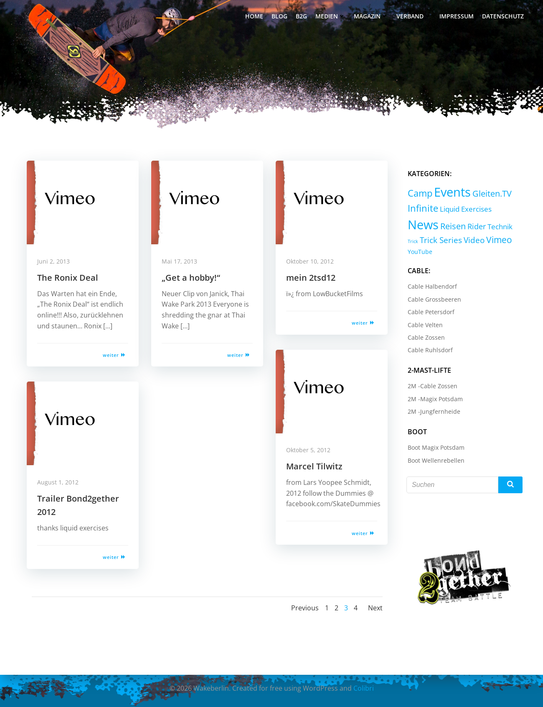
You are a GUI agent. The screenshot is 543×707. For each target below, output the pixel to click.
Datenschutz (504, 17)
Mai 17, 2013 (181, 263)
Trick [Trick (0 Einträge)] (411, 241)
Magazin (372, 17)
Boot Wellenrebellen (434, 460)
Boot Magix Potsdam (434, 447)
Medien (331, 17)
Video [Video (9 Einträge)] (472, 239)
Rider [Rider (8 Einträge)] (475, 225)
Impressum (457, 17)
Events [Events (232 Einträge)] (451, 191)
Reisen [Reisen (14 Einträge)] (451, 225)
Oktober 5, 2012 (310, 452)
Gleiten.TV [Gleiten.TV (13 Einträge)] (490, 193)
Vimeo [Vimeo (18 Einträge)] (498, 239)
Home (255, 17)
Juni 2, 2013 (55, 263)
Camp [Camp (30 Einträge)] (418, 192)
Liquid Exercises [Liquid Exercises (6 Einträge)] (464, 208)
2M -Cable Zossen (431, 385)
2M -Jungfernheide (432, 411)
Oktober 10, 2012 (312, 263)
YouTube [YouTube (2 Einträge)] (418, 251)
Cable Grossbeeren (433, 298)
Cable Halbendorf (431, 286)
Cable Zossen (425, 337)
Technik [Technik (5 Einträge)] (498, 226)
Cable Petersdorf (429, 311)
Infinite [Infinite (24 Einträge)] (421, 208)
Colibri (363, 688)
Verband (414, 17)
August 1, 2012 (60, 484)
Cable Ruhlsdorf (429, 350)
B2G (302, 17)
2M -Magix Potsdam (434, 398)
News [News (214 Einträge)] (421, 223)
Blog (280, 17)
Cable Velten (424, 324)
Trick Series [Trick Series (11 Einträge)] (440, 239)
